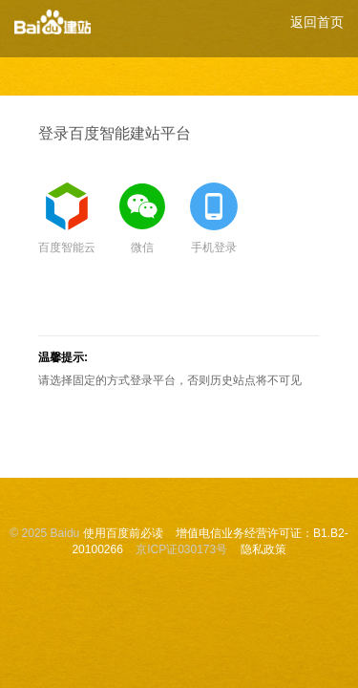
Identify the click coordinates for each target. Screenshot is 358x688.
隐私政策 (263, 549)
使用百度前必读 (123, 533)
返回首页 (317, 22)
